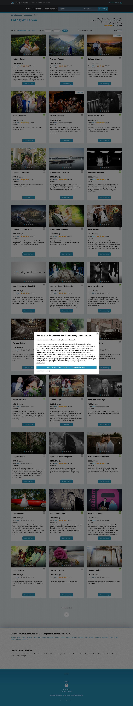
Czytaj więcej (40, 363)
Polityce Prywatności (86, 354)
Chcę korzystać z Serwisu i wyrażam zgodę (66, 367)
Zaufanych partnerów (62, 352)
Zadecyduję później (43, 371)
